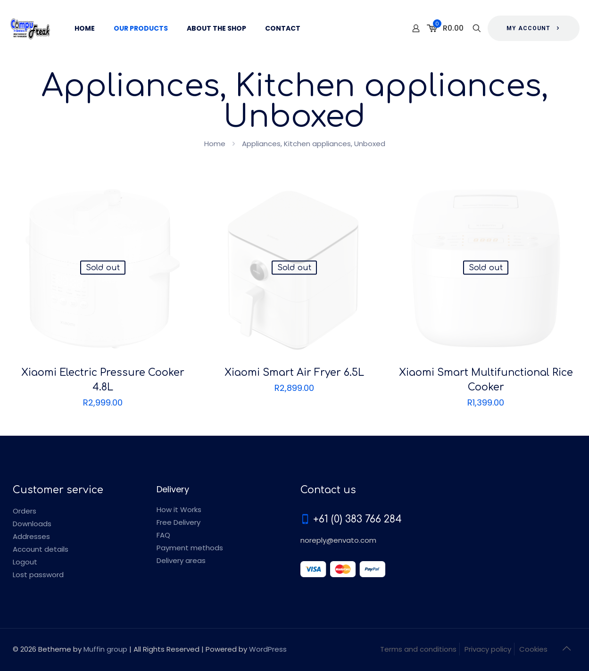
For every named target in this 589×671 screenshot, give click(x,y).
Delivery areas (181, 560)
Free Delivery (178, 522)
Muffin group (105, 649)
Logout (25, 562)
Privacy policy (488, 649)
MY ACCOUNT (533, 28)
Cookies (533, 649)
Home (214, 144)
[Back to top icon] (567, 648)
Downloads (32, 524)
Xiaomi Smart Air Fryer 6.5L (294, 372)
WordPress (268, 649)
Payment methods (190, 548)
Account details (40, 549)
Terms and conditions (418, 649)
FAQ (163, 535)
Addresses (31, 536)
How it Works (179, 509)
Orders (24, 511)
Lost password (38, 575)
